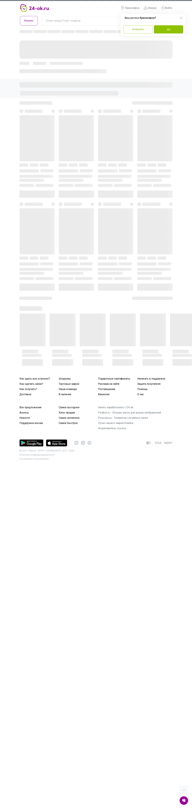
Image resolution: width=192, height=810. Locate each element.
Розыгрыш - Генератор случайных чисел (123, 417)
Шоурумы (65, 378)
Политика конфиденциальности (36, 454)
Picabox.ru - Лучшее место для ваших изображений (129, 412)
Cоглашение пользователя (34, 459)
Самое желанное (69, 417)
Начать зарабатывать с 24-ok (115, 407)
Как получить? (28, 389)
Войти (166, 8)
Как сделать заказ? (31, 383)
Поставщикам (106, 389)
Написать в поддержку (151, 378)
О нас (140, 394)
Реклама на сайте (108, 383)
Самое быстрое (68, 423)
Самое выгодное (69, 407)
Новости (24, 417)
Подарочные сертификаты (114, 378)
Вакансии (103, 394)
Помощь (142, 389)
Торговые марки (69, 383)
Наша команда (68, 389)
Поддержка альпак (31, 423)
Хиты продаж (67, 412)
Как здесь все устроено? (34, 378)
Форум (149, 8)
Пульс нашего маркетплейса (115, 423)
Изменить (138, 29)
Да (168, 29)
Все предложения (30, 407)
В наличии (65, 394)
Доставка (25, 394)
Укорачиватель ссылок (112, 428)
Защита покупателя (148, 383)
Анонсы (24, 412)
